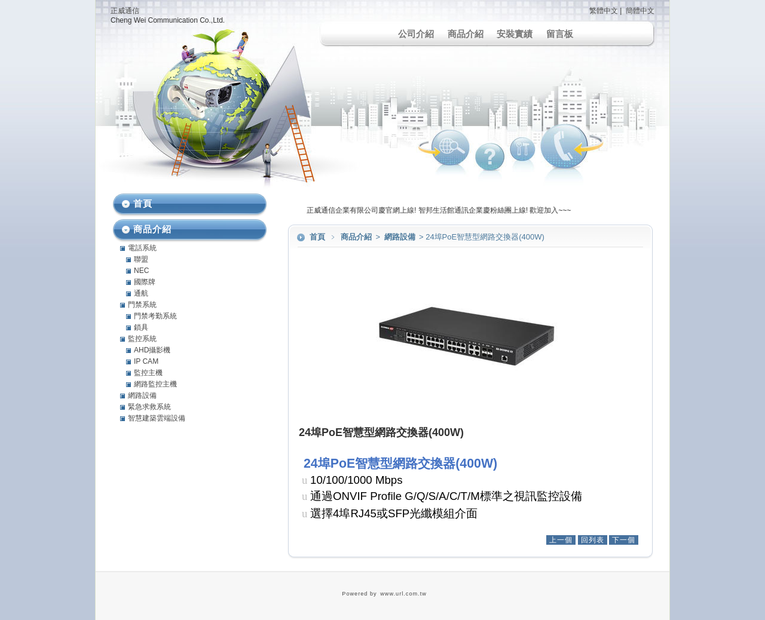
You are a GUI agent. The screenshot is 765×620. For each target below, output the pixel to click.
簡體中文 (640, 11)
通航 (141, 293)
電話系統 (142, 248)
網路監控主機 (155, 384)
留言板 (559, 34)
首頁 (317, 236)
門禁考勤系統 (155, 316)
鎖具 (141, 327)
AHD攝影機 (152, 350)
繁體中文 (603, 11)
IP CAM (146, 361)
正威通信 (125, 11)
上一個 (561, 540)
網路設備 (400, 236)
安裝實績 (515, 34)
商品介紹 (466, 34)
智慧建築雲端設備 (156, 418)
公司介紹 (416, 34)
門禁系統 (142, 304)
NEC (141, 270)
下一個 (623, 540)
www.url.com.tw (403, 594)
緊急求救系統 (149, 407)
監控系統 (142, 338)
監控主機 (148, 373)
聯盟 (141, 259)
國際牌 (144, 282)
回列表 (592, 540)
